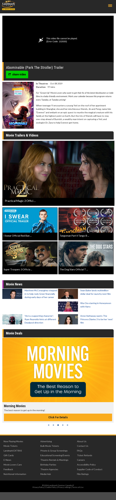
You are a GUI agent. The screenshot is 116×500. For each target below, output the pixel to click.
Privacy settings (64, 487)
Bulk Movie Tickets (49, 446)
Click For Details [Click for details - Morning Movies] (58, 417)
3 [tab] (58, 425)
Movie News (14, 284)
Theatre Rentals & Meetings (54, 460)
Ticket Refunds (84, 455)
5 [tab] (67, 425)
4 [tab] (62, 425)
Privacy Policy (38, 487)
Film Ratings (83, 474)
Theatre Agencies (49, 469)
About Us (81, 441)
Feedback (8, 469)
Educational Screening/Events (55, 455)
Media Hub (45, 474)
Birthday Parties (48, 464)
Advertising (46, 441)
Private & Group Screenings (54, 450)
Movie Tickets (11, 446)
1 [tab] (48, 425)
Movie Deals (14, 333)
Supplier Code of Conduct (89, 469)
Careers (81, 460)
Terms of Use (77, 487)
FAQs (79, 450)
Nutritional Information (15, 474)
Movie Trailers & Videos (22, 135)
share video (17, 74)
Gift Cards (9, 455)
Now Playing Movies (13, 441)
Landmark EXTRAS (13, 450)
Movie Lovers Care (13, 464)
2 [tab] (53, 425)
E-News (7, 460)
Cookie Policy (51, 487)
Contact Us (82, 446)
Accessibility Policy (86, 464)
